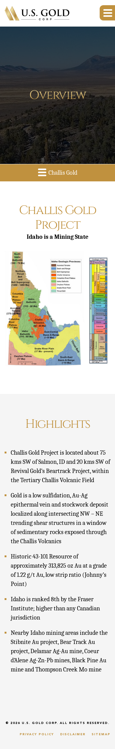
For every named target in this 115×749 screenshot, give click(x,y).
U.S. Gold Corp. (40, 723)
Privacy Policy (37, 734)
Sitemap (101, 734)
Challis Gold (57, 172)
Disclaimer (73, 734)
